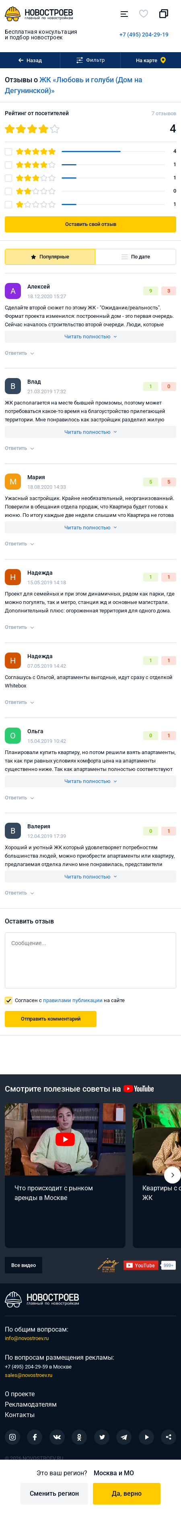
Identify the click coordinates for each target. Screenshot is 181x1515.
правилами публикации (73, 1000)
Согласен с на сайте (70, 1000)
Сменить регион (54, 1493)
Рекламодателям (31, 1404)
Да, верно (127, 1493)
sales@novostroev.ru (28, 1375)
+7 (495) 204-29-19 (144, 34)
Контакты (20, 1415)
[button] (172, 1175)
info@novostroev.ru (27, 1338)
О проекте (20, 1394)
